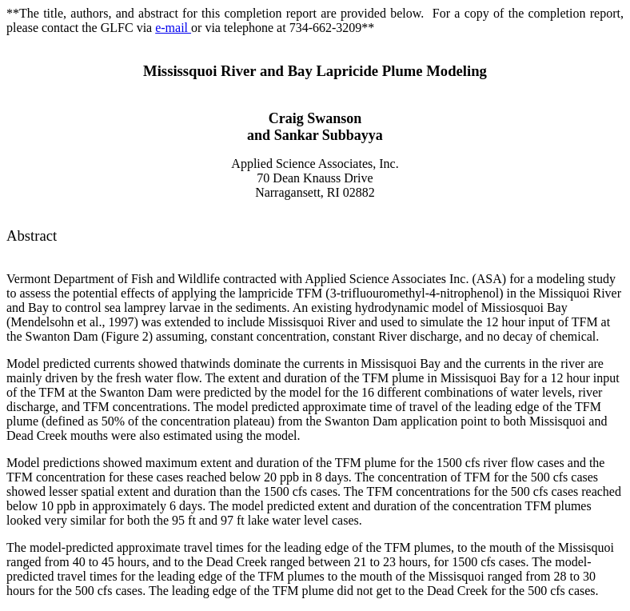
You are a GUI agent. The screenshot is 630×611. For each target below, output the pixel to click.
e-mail (173, 27)
